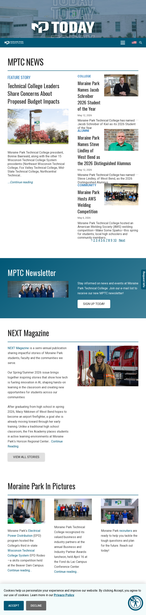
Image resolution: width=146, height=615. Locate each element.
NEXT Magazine (18, 348)
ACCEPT (13, 605)
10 (115, 240)
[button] (123, 42)
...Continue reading (20, 182)
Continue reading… (20, 570)
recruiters (125, 531)
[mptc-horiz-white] (14, 42)
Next (122, 240)
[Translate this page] (134, 42)
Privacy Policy (64, 595)
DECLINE (36, 605)
